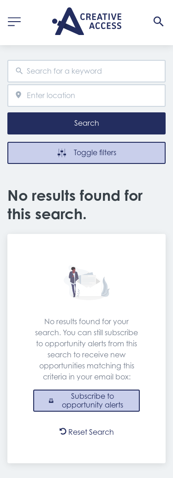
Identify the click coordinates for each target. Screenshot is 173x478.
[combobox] (86, 71)
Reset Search (87, 432)
